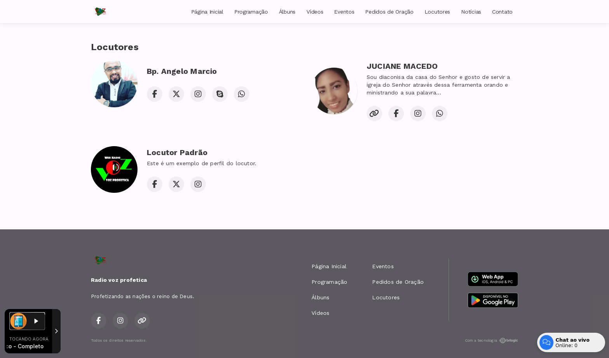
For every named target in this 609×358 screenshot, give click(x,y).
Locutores (437, 12)
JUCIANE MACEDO (402, 66)
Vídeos (314, 12)
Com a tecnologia (491, 340)
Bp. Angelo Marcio (182, 71)
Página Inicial (207, 12)
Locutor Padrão (177, 152)
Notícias (471, 12)
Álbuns (287, 12)
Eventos (344, 12)
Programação (251, 12)
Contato (502, 12)
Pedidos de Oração (389, 12)
